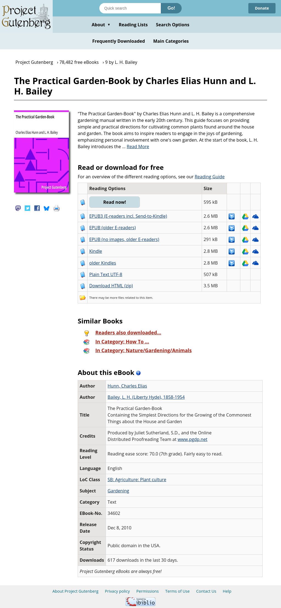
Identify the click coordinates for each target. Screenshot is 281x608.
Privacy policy (117, 591)
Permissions (147, 591)
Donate (262, 8)
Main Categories (171, 41)
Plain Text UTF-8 (105, 274)
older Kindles (102, 263)
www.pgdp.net (192, 439)
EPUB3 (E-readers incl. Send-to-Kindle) (128, 216)
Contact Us (206, 591)
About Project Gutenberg (75, 591)
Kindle (95, 251)
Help (227, 591)
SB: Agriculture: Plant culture (137, 480)
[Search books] (130, 8)
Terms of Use (177, 591)
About (101, 24)
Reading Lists (133, 25)
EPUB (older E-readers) (112, 228)
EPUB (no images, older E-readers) (124, 239)
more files (117, 298)
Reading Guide (209, 177)
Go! (171, 8)
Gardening (118, 491)
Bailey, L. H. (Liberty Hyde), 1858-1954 (146, 397)
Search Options (172, 25)
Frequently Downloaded (118, 41)
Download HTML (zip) (111, 286)
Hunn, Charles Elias (127, 386)
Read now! (114, 202)
